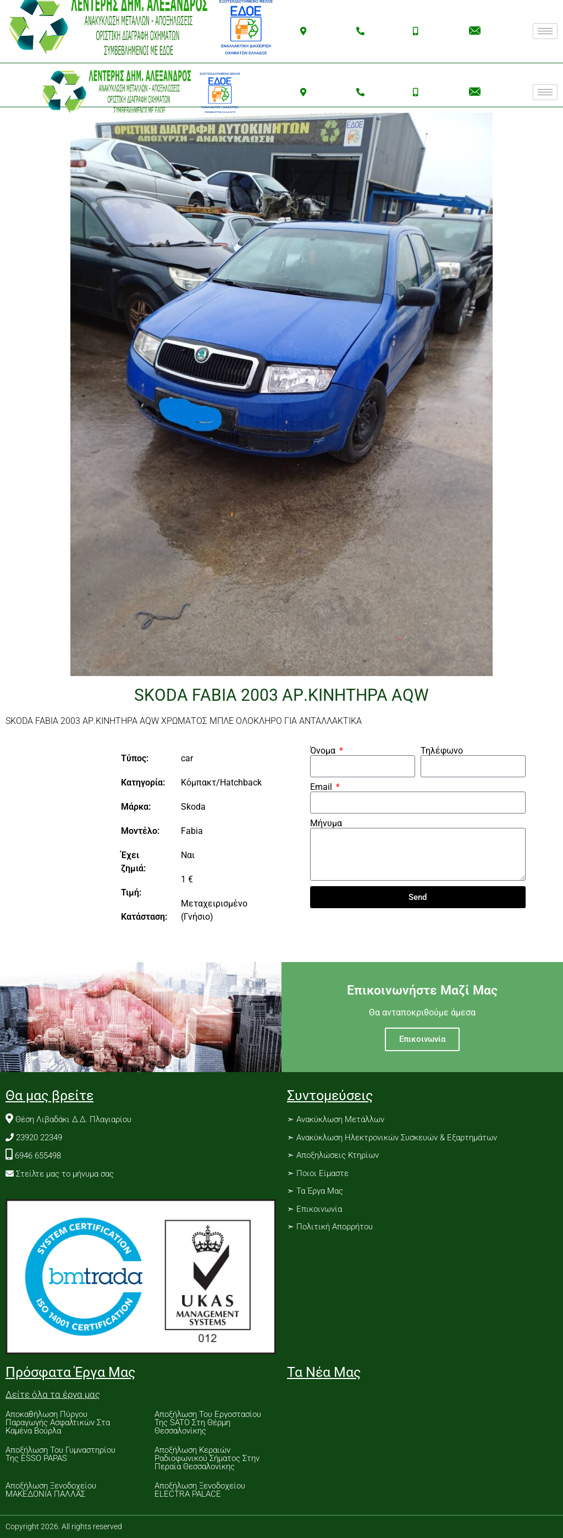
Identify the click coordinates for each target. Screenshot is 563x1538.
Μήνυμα (326, 823)
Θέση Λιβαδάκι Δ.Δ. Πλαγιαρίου (73, 1119)
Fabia (192, 831)
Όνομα (324, 750)
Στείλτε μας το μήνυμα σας (65, 1174)
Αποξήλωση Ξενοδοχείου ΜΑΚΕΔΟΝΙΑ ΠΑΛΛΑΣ (50, 1490)
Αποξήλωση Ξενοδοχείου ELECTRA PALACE (199, 1490)
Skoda (193, 806)
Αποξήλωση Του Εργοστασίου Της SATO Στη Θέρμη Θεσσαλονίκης (207, 1422)
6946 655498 (38, 1156)
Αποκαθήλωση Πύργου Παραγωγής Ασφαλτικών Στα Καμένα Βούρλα (57, 1422)
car (187, 758)
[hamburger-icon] (545, 31)
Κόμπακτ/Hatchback (221, 782)
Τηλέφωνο (442, 750)
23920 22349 (39, 1137)
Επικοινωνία (422, 1039)
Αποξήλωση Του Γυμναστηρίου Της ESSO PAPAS (60, 1454)
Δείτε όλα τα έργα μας (52, 1394)
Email (322, 787)
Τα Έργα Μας (318, 1191)
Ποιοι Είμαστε (322, 1173)
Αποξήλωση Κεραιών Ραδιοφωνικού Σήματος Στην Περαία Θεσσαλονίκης (207, 1458)
